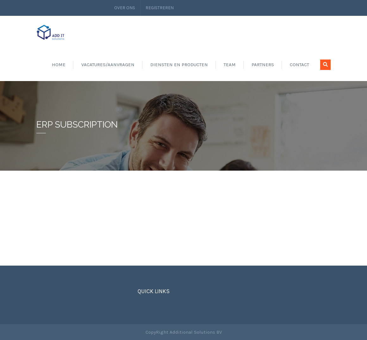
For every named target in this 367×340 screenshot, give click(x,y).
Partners (263, 64)
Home (58, 64)
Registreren (160, 7)
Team (230, 64)
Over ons (124, 7)
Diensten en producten (179, 64)
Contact (299, 64)
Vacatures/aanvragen (107, 64)
